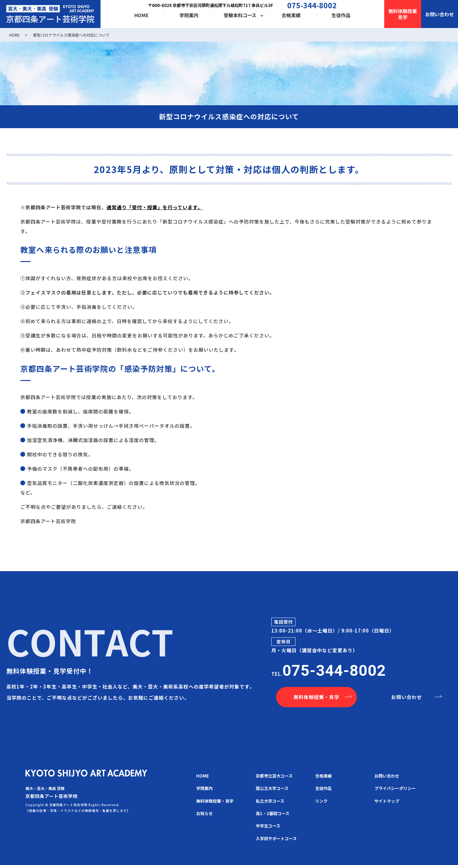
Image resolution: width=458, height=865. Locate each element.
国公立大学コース (272, 788)
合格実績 (291, 15)
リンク (321, 801)
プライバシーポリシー (395, 788)
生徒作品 (340, 15)
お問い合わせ (406, 697)
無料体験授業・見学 (316, 697)
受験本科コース (240, 15)
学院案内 (188, 15)
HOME (141, 15)
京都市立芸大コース (274, 776)
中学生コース (268, 826)
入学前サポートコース (276, 838)
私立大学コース (270, 801)
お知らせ (204, 813)
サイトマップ (386, 801)
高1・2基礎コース (272, 813)
